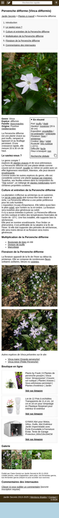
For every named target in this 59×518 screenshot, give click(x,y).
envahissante (8, 173)
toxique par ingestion (42, 178)
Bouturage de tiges (17, 242)
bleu (42, 141)
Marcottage (13, 247)
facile (43, 148)
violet (48, 141)
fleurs (47, 259)
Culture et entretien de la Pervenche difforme (27, 31)
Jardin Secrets (9, 16)
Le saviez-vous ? (14, 27)
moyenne (44, 126)
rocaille (26, 168)
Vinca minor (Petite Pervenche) (23, 361)
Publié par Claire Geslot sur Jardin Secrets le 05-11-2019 (25, 473)
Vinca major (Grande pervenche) (24, 359)
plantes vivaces (21, 163)
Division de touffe (16, 244)
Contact (52, 497)
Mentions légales (38, 497)
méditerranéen (9, 128)
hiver (43, 136)
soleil (11, 207)
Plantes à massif (26, 16)
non (49, 151)
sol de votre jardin (13, 197)
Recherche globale (40, 156)
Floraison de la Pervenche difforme (23, 40)
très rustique (46, 143)
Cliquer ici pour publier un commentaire (21, 487)
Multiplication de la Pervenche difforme (24, 36)
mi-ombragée (37, 133)
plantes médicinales (40, 183)
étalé (45, 123)
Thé (4, 183)
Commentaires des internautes (21, 45)
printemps (35, 138)
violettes (35, 261)
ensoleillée (47, 131)
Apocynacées (16, 123)
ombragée (51, 133)
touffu (39, 123)
